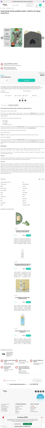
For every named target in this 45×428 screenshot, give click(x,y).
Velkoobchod (32, 408)
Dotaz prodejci (19, 95)
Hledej (30, 5)
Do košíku (26, 80)
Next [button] (42, 37)
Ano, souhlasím (27, 423)
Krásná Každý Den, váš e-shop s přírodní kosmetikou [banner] (6, 5)
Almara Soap (9, 8)
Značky (4, 8)
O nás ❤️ (32, 406)
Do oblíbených (9, 95)
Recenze (17, 412)
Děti (13, 8)
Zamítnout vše (17, 423)
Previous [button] (2, 37)
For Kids (8, 142)
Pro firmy (32, 410)
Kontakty (17, 407)
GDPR (16, 410)
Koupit (28, 235)
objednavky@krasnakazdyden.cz (17, 384)
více (41, 88)
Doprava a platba (18, 408)
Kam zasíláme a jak (34, 411)
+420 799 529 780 (34, 384)
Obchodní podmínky (19, 406)
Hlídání (35, 95)
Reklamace (17, 411)
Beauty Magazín (33, 407)
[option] (22, 38)
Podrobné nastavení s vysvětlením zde (22, 426)
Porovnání (26, 95)
